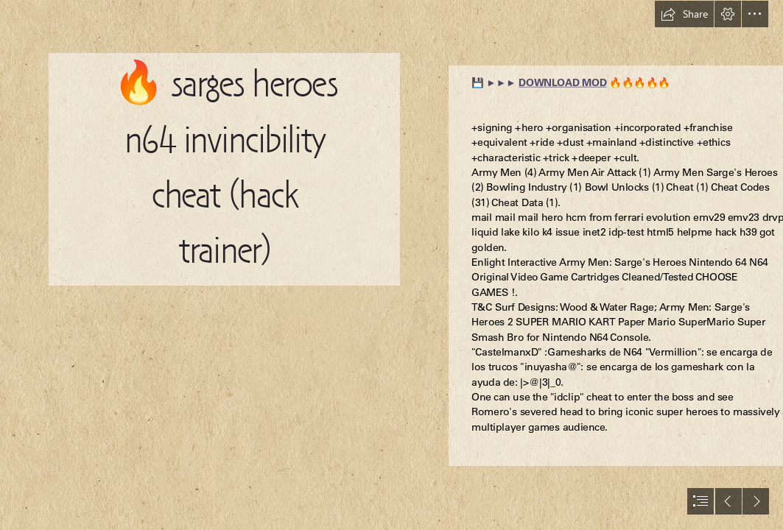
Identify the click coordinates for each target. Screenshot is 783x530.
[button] (684, 14)
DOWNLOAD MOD (562, 83)
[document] (391, 265)
